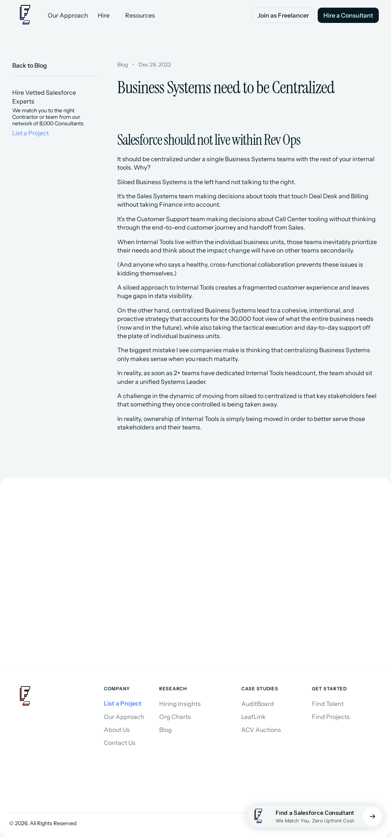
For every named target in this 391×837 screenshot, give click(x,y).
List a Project (30, 133)
